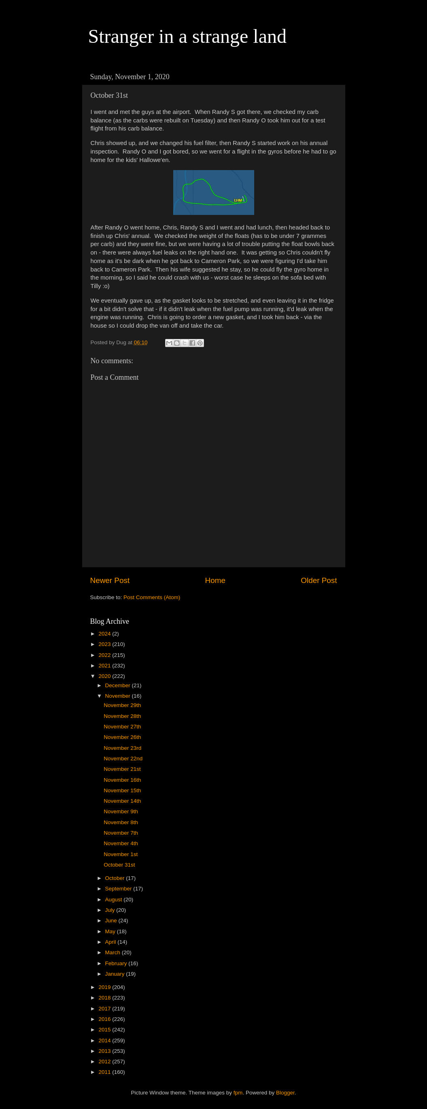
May (111, 931)
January (115, 974)
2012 (105, 1061)
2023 (105, 644)
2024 (105, 634)
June (112, 921)
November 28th (122, 716)
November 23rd (122, 748)
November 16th (122, 780)
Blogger (285, 1093)
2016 (105, 1019)
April (111, 942)
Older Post (319, 580)
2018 (105, 998)
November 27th (122, 727)
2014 (105, 1040)
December (118, 685)
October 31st (119, 865)
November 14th (122, 801)
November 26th (122, 737)
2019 (105, 987)
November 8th (121, 822)
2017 (105, 1009)
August (114, 899)
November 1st (121, 854)
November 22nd (123, 758)
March (113, 952)
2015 (105, 1030)
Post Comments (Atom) (151, 597)
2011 (105, 1072)
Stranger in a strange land (187, 36)
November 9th (121, 811)
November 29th (122, 705)
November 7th (121, 833)
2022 (105, 655)
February (117, 963)
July (111, 910)
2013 (105, 1051)
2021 (105, 666)
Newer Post (110, 580)
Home (215, 580)
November (118, 696)
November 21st (122, 769)
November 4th (121, 843)
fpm (238, 1093)
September (119, 889)
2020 (105, 676)
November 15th (122, 790)
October (115, 878)
